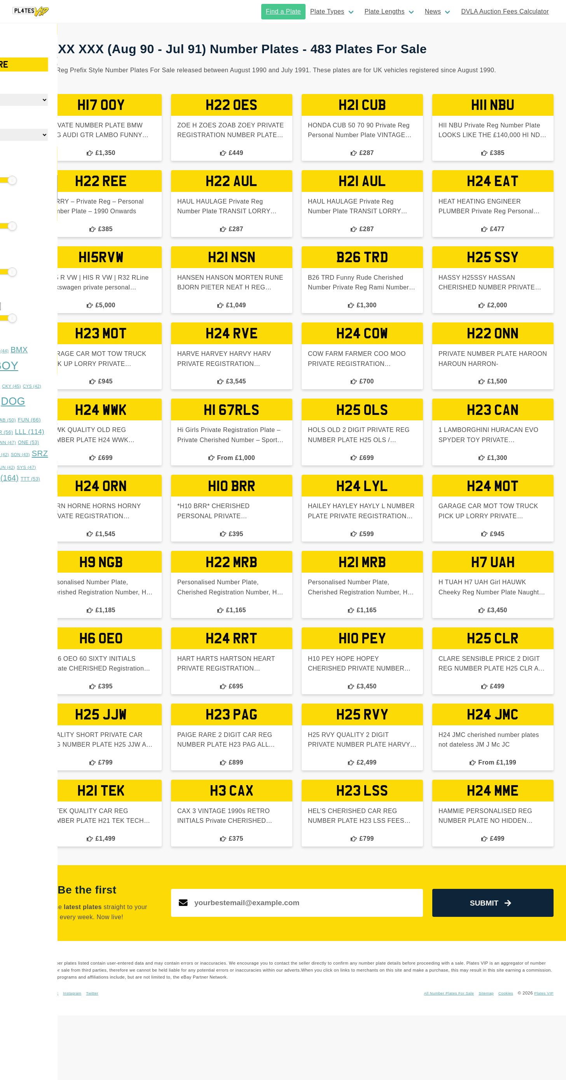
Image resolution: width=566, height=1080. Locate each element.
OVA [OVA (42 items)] (18, 454)
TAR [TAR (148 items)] (26, 478)
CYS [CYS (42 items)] (116, 386)
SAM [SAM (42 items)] (83, 454)
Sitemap (480, 1057)
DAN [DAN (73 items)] (50, 403)
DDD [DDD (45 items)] (73, 403)
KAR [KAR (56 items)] (86, 432)
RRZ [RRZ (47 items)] (39, 454)
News (433, 11)
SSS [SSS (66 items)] (41, 467)
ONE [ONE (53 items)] (112, 442)
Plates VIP (543, 1057)
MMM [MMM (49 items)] (41, 442)
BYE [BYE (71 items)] (50, 386)
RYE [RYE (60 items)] (61, 454)
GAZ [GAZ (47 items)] (19, 432)
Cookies (502, 1057)
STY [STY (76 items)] (67, 467)
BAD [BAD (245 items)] (52, 349)
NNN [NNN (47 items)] (90, 442)
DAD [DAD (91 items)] (22, 402)
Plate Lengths (385, 11)
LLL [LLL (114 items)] (114, 431)
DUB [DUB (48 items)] (46, 420)
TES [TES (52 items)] (55, 479)
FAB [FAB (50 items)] (90, 420)
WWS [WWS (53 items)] (46, 490)
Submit (505, 955)
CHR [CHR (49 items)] (74, 385)
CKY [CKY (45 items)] (95, 386)
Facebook (164, 1057)
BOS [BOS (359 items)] (53, 366)
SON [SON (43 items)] (104, 454)
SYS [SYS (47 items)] (110, 467)
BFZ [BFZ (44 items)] (84, 350)
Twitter (211, 1057)
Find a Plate (283, 11)
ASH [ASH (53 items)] (19, 351)
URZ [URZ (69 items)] (21, 489)
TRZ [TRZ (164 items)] (85, 478)
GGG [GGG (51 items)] (41, 432)
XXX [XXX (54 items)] (69, 490)
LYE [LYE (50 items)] (18, 442)
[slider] (11, 180)
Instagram (189, 1057)
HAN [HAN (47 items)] (64, 432)
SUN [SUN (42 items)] (89, 467)
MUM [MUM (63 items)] (66, 442)
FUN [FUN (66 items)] (113, 420)
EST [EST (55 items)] (68, 420)
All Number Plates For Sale (439, 1057)
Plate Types (327, 11)
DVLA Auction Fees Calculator (505, 11)
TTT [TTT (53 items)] (114, 479)
